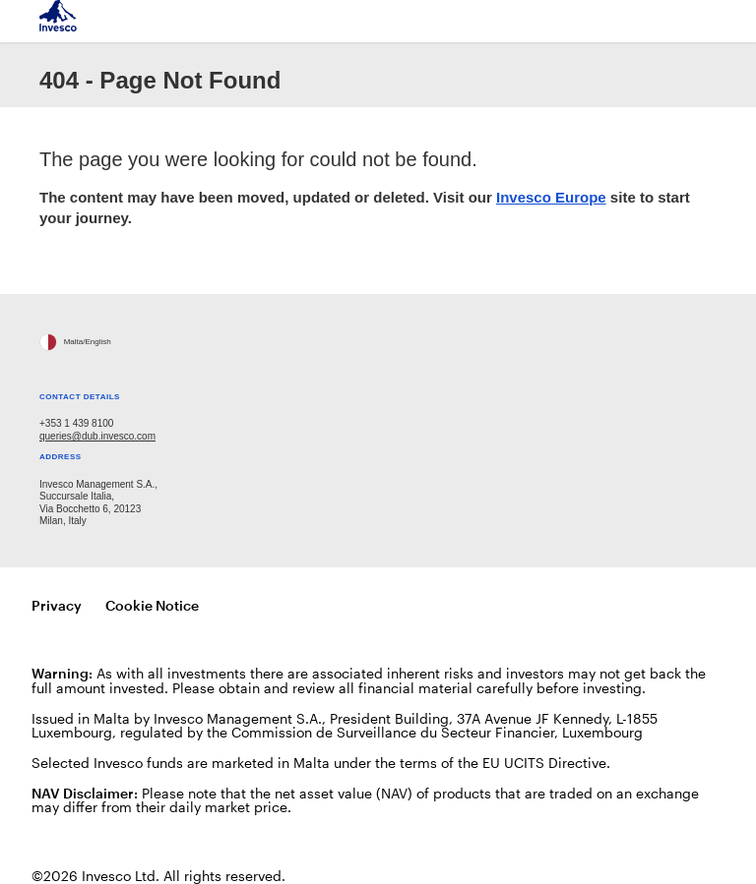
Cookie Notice (152, 605)
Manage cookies (279, 606)
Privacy (57, 605)
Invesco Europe (551, 197)
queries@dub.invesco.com (97, 436)
